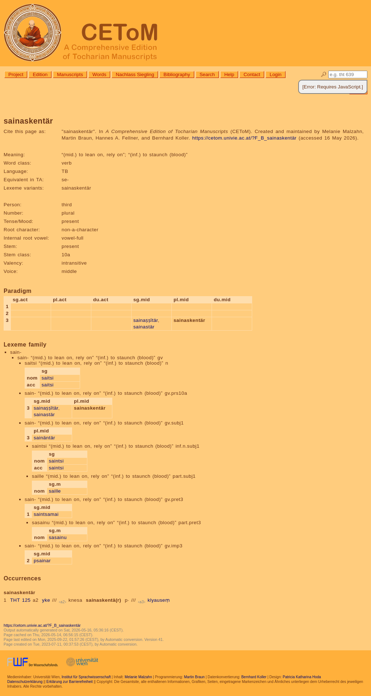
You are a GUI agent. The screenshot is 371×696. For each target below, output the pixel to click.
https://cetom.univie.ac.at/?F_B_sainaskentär (244, 138)
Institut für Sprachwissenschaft (86, 677)
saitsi (48, 378)
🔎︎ (324, 74)
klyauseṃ (158, 600)
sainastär (144, 327)
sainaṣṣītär (145, 320)
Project (15, 74)
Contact (251, 74)
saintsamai (46, 514)
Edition (40, 74)
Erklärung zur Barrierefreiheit (69, 682)
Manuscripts (70, 74)
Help (229, 74)
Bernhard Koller (253, 677)
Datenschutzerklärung (24, 682)
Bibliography (176, 74)
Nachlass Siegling (135, 74)
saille (55, 491)
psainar (42, 560)
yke (46, 600)
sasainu (58, 537)
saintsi (56, 461)
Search (207, 74)
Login (276, 74)
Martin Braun (194, 677)
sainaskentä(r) (103, 600)
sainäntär (44, 437)
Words (99, 74)
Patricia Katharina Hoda (302, 677)
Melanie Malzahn (138, 677)
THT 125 (20, 600)
